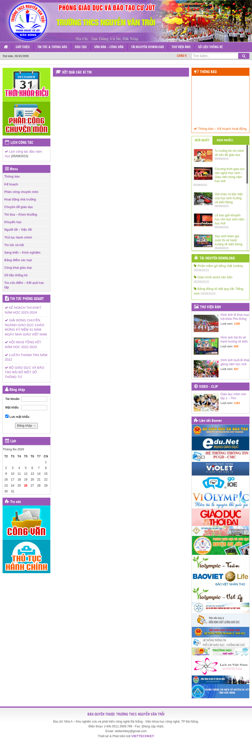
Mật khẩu (12, 407)
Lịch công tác (22, 143)
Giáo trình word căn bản (213, 277)
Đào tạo (81, 47)
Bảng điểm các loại (18, 260)
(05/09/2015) (19, 156)
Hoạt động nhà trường (20, 199)
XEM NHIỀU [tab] (224, 140)
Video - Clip (208, 387)
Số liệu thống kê (210, 47)
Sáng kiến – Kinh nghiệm (22, 252)
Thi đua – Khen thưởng (20, 214)
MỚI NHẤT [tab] (202, 140)
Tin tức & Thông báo (52, 47)
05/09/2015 (201, 270)
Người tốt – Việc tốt (18, 229)
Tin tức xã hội (14, 245)
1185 (237, 323)
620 (236, 346)
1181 (237, 402)
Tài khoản (12, 399)
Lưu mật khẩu (17, 417)
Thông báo (12, 176)
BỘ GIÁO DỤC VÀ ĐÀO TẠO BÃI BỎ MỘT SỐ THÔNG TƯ (24, 372)
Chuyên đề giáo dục (18, 207)
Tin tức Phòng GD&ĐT (27, 299)
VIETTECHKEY (142, 736)
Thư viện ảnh (181, 47)
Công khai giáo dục (18, 267)
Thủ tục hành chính (18, 237)
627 (236, 368)
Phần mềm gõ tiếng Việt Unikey (218, 266)
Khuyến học (13, 222)
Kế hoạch (11, 184)
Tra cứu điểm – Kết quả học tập (24, 285)
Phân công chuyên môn (21, 192)
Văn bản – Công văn (108, 47)
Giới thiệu (23, 47)
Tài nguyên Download (147, 47)
